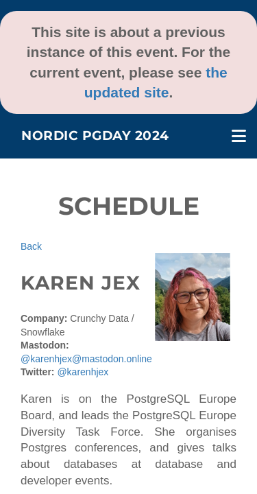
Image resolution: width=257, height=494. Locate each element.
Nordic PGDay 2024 (95, 135)
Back (31, 246)
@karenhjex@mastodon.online (86, 358)
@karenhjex (82, 371)
